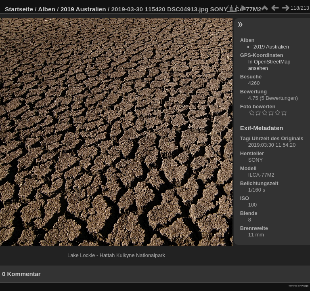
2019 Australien (83, 9)
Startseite (19, 9)
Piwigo (304, 286)
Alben (46, 9)
